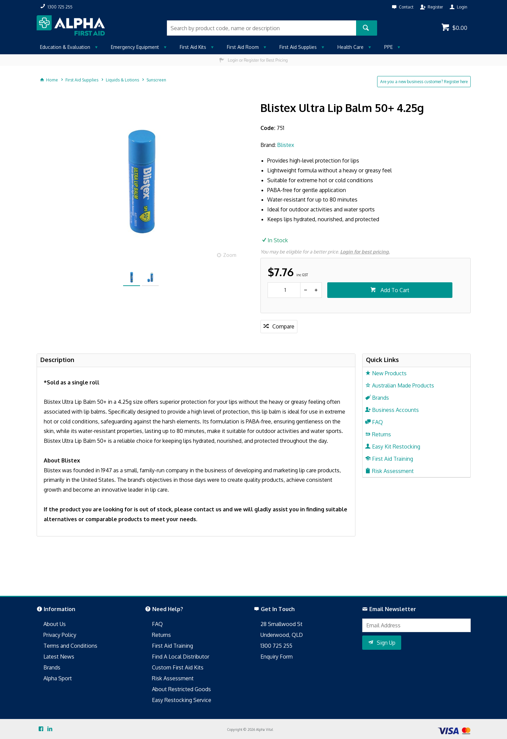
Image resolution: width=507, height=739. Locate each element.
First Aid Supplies (298, 47)
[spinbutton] (284, 290)
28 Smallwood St (281, 624)
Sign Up (386, 642)
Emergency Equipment (135, 47)
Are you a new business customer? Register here (424, 81)
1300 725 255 (276, 645)
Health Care (350, 47)
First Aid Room (243, 47)
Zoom (229, 255)
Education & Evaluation (65, 47)
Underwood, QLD (281, 634)
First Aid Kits (193, 47)
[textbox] (261, 28)
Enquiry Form (276, 656)
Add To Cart (394, 290)
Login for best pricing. (365, 251)
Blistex (285, 144)
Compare (283, 326)
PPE (388, 47)
